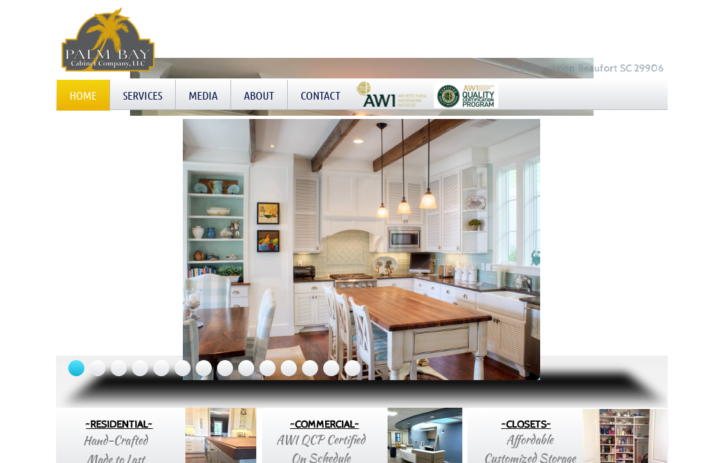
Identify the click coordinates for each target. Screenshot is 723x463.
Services (142, 95)
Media (203, 95)
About (259, 95)
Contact (321, 95)
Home (83, 95)
